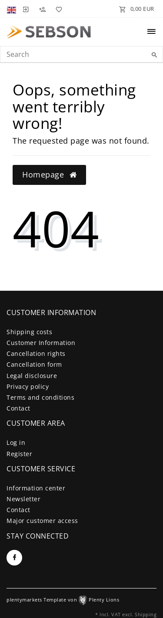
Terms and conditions (40, 397)
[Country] (12, 8)
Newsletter (23, 499)
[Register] (42, 8)
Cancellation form (34, 364)
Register (19, 454)
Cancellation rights (36, 353)
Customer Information (41, 343)
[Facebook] (14, 557)
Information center (36, 488)
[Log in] (25, 8)
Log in (16, 442)
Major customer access (42, 520)
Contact (18, 408)
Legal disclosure (32, 375)
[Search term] (81, 54)
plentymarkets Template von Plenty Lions (63, 599)
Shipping (145, 614)
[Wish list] (57, 8)
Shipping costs (29, 332)
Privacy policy (28, 386)
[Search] (154, 55)
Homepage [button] (49, 174)
